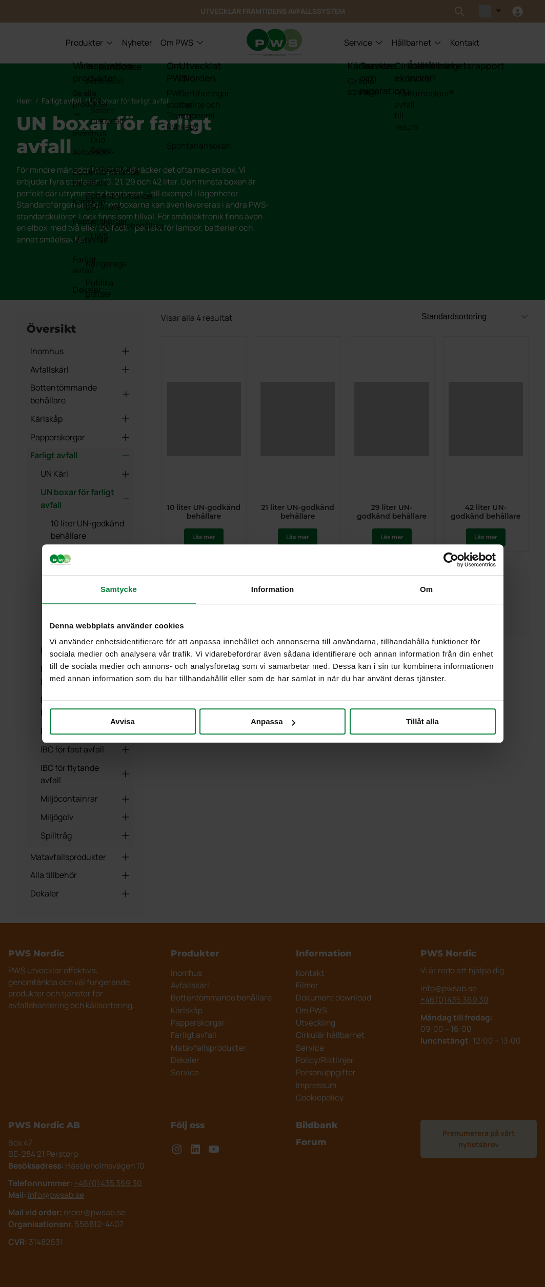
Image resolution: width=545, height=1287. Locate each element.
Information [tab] (272, 589)
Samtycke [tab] (118, 589)
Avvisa (122, 721)
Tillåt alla (422, 721)
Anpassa (273, 721)
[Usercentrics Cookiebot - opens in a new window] (451, 559)
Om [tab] (426, 589)
